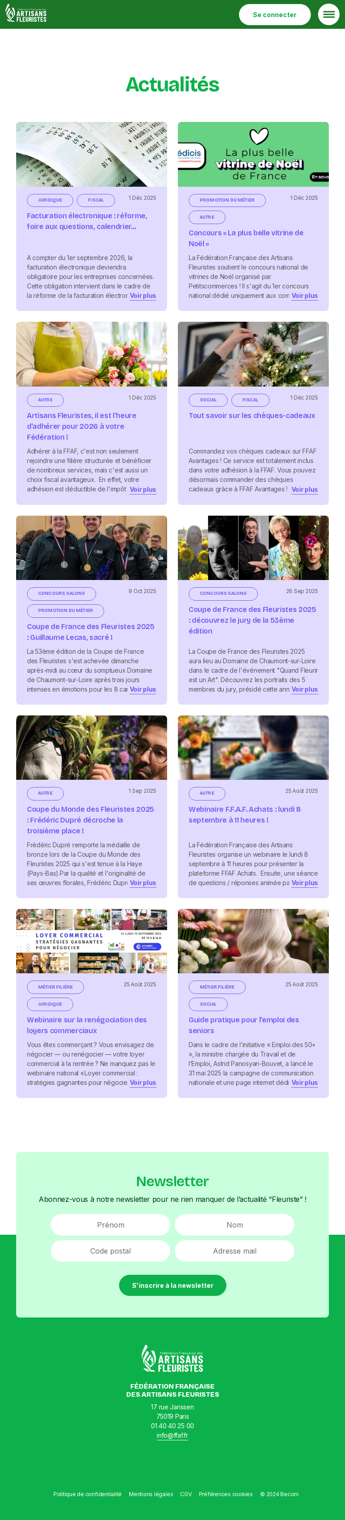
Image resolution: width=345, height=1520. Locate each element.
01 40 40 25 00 (172, 1426)
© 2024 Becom (279, 1494)
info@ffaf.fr (172, 1435)
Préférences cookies (226, 1494)
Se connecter (274, 14)
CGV (185, 1494)
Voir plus (143, 295)
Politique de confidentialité (87, 1494)
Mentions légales (151, 1494)
